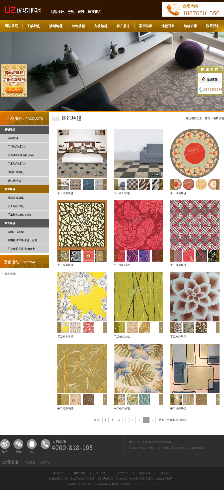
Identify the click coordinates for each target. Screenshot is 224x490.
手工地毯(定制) (17, 163)
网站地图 (79, 473)
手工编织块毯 (16, 206)
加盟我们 (144, 473)
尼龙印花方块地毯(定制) (22, 248)
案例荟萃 (145, 26)
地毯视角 (168, 26)
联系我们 (213, 26)
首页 (207, 118)
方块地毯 (101, 26)
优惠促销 (10, 273)
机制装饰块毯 (16, 197)
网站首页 (11, 26)
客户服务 (123, 26)
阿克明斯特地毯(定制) (21, 155)
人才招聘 (122, 473)
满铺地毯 (56, 26)
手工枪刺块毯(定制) (19, 214)
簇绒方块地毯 (16, 231)
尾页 (161, 419)
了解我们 (33, 26)
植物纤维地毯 (16, 172)
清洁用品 (30, 462)
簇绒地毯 (13, 138)
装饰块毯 (78, 26)
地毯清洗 (44, 462)
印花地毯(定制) (17, 146)
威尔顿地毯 (14, 180)
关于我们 (101, 473)
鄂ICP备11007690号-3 (145, 484)
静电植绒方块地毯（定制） (24, 240)
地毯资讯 (190, 26)
